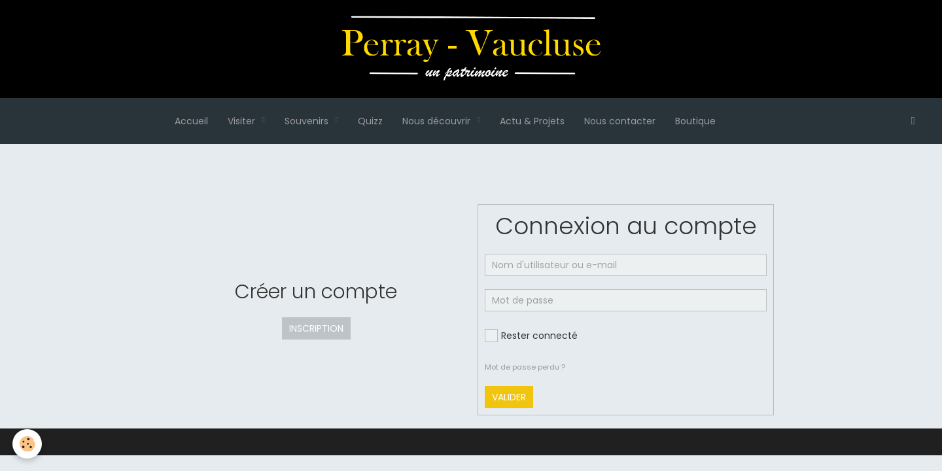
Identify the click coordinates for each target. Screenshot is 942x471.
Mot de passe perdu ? (525, 367)
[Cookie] (28, 444)
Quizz (370, 121)
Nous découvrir (437, 121)
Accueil (191, 121)
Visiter (243, 121)
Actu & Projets (532, 121)
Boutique (695, 121)
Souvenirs (308, 121)
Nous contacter (619, 121)
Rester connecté (531, 335)
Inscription (316, 328)
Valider (509, 397)
